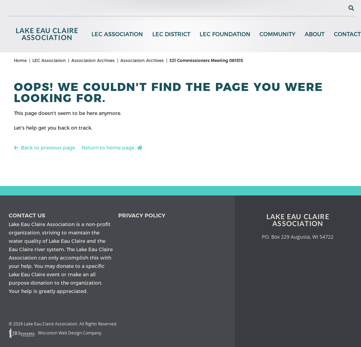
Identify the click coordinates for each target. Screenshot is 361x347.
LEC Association (117, 34)
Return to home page (112, 151)
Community (277, 34)
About (313, 34)
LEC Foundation (224, 34)
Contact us (27, 215)
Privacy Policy (142, 215)
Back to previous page (44, 151)
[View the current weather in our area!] (340, 8)
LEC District (171, 34)
